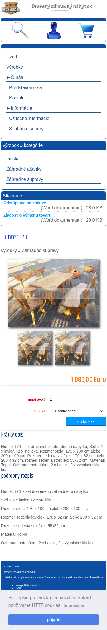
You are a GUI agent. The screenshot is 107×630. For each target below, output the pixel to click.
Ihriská (13, 158)
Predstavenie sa (25, 87)
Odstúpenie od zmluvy (24, 203)
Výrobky (14, 67)
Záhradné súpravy (24, 179)
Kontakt (17, 97)
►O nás (14, 77)
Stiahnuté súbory (26, 128)
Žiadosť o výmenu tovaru (27, 215)
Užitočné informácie (29, 118)
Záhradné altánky (24, 169)
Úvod (11, 56)
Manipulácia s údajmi (28, 585)
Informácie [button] (74, 605)
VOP (18, 588)
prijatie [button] (53, 619)
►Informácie (19, 108)
